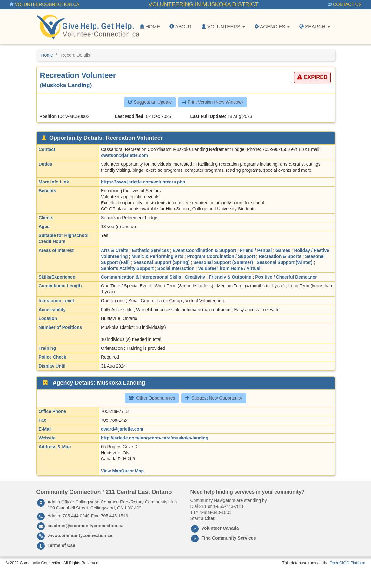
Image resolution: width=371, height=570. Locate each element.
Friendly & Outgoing (230, 276)
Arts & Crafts (114, 250)
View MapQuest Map (122, 470)
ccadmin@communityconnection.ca (85, 525)
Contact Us (344, 4)
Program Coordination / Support (221, 256)
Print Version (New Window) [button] (212, 102)
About (180, 26)
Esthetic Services (150, 250)
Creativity (195, 276)
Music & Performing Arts (157, 256)
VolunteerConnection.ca (44, 4)
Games (282, 250)
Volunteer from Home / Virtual (229, 268)
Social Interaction (176, 268)
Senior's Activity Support (127, 268)
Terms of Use (62, 545)
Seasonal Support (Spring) (162, 262)
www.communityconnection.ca (80, 535)
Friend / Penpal (256, 250)
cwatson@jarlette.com (124, 155)
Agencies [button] (272, 26)
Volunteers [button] (223, 26)
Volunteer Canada (220, 528)
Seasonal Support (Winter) (285, 262)
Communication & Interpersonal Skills (141, 276)
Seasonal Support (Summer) (223, 262)
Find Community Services (229, 538)
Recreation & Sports (280, 256)
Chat (210, 518)
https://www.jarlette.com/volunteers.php (143, 181)
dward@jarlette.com (122, 429)
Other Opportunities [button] (152, 397)
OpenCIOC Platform (347, 563)
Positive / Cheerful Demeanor (286, 276)
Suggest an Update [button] (150, 102)
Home (150, 26)
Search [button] (314, 26)
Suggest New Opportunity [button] (213, 397)
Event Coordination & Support (204, 250)
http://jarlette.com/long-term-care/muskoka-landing (154, 437)
